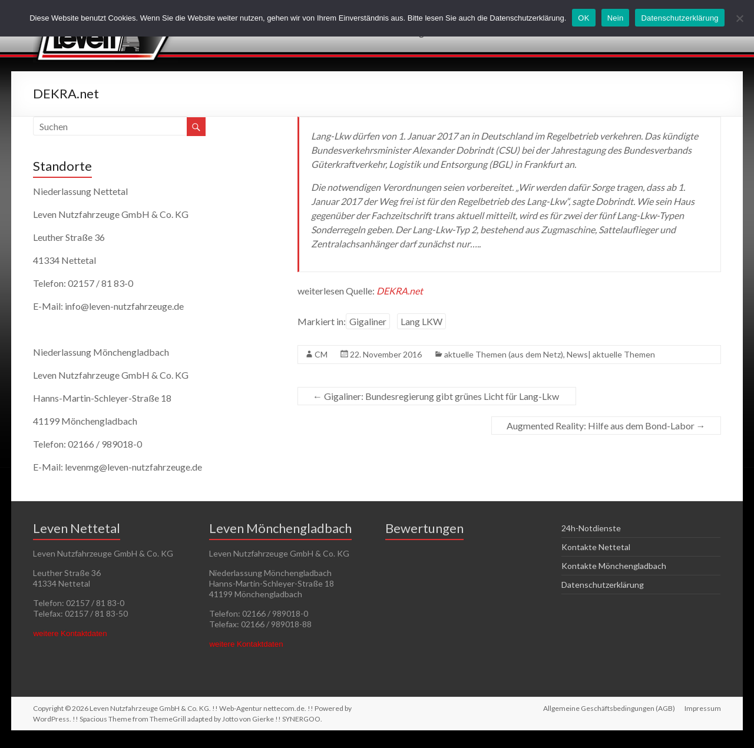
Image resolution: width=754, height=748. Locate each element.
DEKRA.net (399, 290)
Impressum (702, 708)
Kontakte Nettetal (595, 547)
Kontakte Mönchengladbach (613, 566)
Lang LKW (421, 321)
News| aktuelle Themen (611, 354)
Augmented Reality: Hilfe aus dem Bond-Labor (606, 425)
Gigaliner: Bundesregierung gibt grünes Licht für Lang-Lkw (437, 396)
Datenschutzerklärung (602, 585)
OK (583, 18)
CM (321, 354)
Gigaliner (367, 321)
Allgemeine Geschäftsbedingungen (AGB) (609, 708)
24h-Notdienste (591, 528)
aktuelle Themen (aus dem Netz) (503, 354)
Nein (615, 18)
